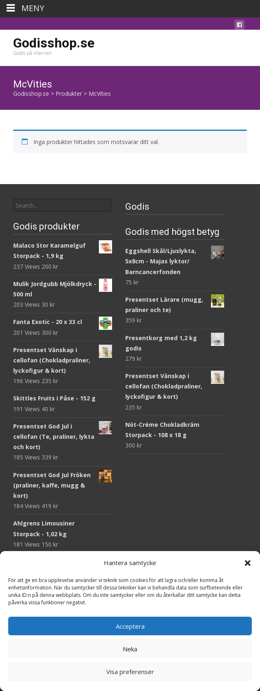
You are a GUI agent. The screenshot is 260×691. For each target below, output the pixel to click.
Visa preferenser (130, 671)
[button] (248, 563)
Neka (130, 649)
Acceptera (130, 626)
